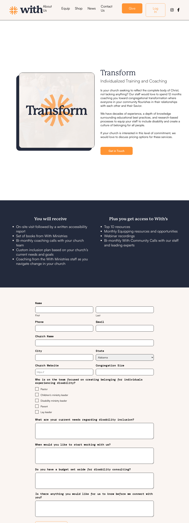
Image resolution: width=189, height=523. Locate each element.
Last (98, 315)
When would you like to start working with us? (73, 444)
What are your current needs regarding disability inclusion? (84, 419)
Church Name (44, 336)
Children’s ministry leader (54, 395)
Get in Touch (116, 151)
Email (100, 322)
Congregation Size (110, 365)
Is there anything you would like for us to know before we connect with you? (94, 495)
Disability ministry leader (54, 400)
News (92, 8)
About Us (47, 8)
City (38, 351)
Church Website (47, 365)
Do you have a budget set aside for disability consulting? (83, 469)
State (100, 351)
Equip (65, 8)
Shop (79, 8)
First (37, 315)
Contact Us (106, 8)
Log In (155, 10)
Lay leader (46, 412)
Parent (44, 406)
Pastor (44, 389)
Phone (39, 322)
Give (132, 8)
